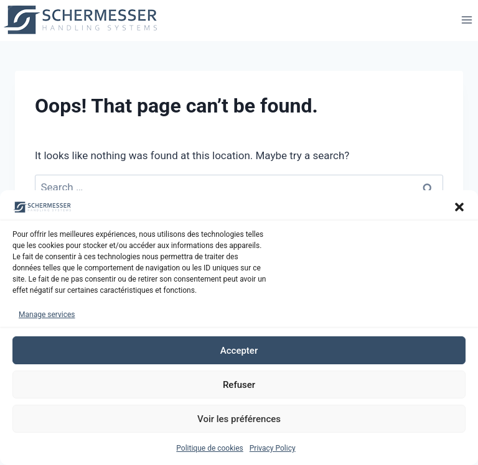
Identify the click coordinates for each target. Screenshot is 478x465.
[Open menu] (466, 19)
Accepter (239, 352)
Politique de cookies (209, 450)
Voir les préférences (239, 420)
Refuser (239, 386)
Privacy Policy (273, 450)
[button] (459, 209)
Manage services (47, 316)
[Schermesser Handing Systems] (84, 19)
